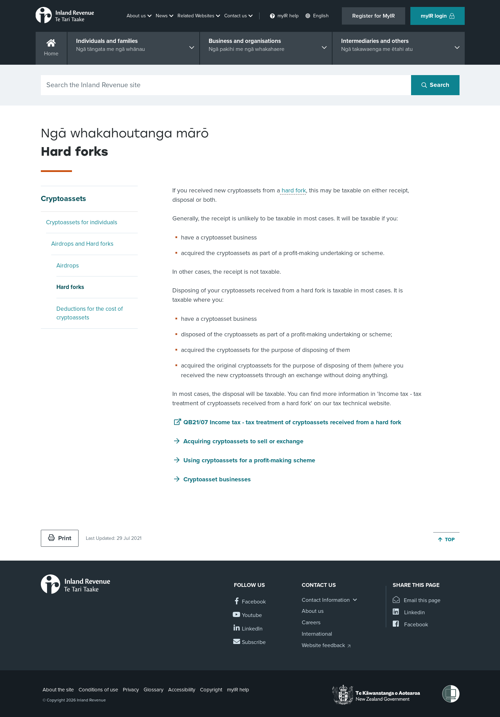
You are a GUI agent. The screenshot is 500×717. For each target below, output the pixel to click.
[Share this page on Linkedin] (409, 612)
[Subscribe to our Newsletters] (250, 642)
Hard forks (70, 287)
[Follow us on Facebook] (250, 602)
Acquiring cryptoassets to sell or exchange (243, 441)
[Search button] (435, 85)
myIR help (238, 690)
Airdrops (67, 265)
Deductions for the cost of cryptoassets (89, 313)
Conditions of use (98, 690)
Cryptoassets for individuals (81, 222)
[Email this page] (417, 600)
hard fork (293, 190)
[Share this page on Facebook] (410, 624)
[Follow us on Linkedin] (248, 629)
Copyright (211, 690)
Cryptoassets (63, 198)
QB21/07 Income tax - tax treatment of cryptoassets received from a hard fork (292, 422)
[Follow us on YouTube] (248, 615)
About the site (58, 690)
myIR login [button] (437, 15)
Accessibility (181, 690)
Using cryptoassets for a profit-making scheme (249, 460)
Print (59, 538)
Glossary (153, 690)
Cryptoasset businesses (217, 479)
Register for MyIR (373, 15)
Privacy (131, 690)
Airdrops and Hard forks (82, 243)
